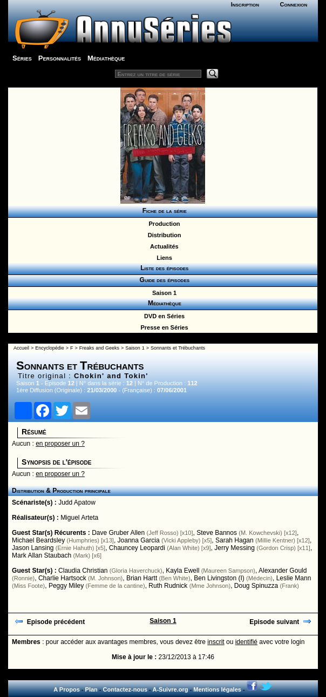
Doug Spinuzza (256, 585)
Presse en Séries (162, 327)
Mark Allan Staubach (41, 555)
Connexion (294, 4)
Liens (162, 257)
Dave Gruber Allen (118, 533)
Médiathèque (106, 58)
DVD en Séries (163, 316)
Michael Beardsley (38, 540)
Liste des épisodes (163, 268)
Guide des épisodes (162, 280)
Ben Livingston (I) (219, 578)
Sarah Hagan (234, 540)
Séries (22, 58)
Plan (91, 689)
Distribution (163, 235)
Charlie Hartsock (62, 578)
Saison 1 (162, 293)
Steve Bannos (216, 533)
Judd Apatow (77, 502)
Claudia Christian (82, 570)
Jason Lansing (32, 548)
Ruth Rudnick (167, 585)
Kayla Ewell (182, 570)
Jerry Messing (234, 548)
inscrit (215, 642)
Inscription (245, 4)
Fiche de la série (163, 211)
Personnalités (59, 58)
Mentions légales (217, 689)
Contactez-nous (125, 689)
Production (162, 223)
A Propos (66, 689)
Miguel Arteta (79, 517)
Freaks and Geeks (99, 348)
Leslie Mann (293, 578)
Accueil (21, 348)
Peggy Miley (66, 585)
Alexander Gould (283, 570)
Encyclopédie (49, 348)
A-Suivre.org (170, 689)
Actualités (162, 246)
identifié (246, 642)
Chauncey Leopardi (137, 548)
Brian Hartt (141, 578)
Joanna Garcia (139, 540)
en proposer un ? (60, 443)
